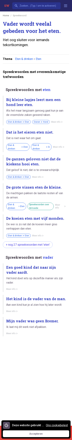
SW (6, 6)
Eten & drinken (24, 59)
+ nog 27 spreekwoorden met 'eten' (28, 244)
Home (6, 15)
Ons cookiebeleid (57, 425)
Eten (38, 59)
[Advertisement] (36, 379)
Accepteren (39, 434)
